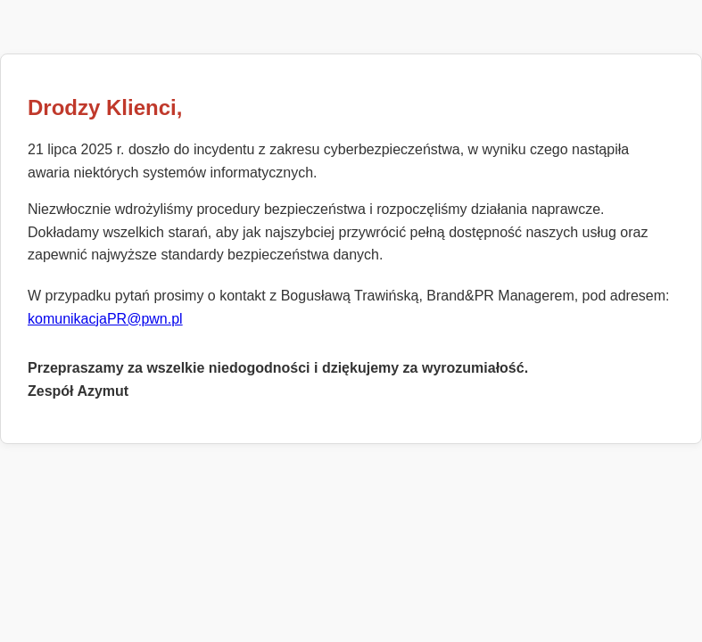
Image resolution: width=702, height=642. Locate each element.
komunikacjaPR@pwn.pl (105, 318)
